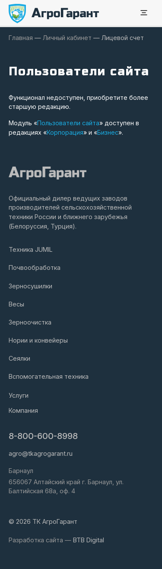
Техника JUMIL (31, 249)
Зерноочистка (30, 322)
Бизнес (107, 132)
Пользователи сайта (68, 123)
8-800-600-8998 (43, 436)
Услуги (19, 395)
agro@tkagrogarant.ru (41, 453)
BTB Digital (88, 540)
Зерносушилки (30, 286)
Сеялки (19, 358)
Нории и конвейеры (38, 340)
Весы (16, 304)
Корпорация (65, 132)
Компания (23, 410)
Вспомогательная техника (49, 376)
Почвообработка (34, 267)
